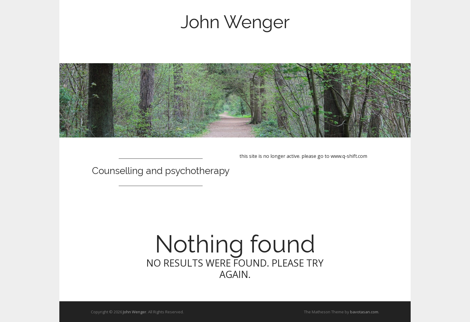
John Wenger (235, 21)
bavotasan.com (364, 312)
